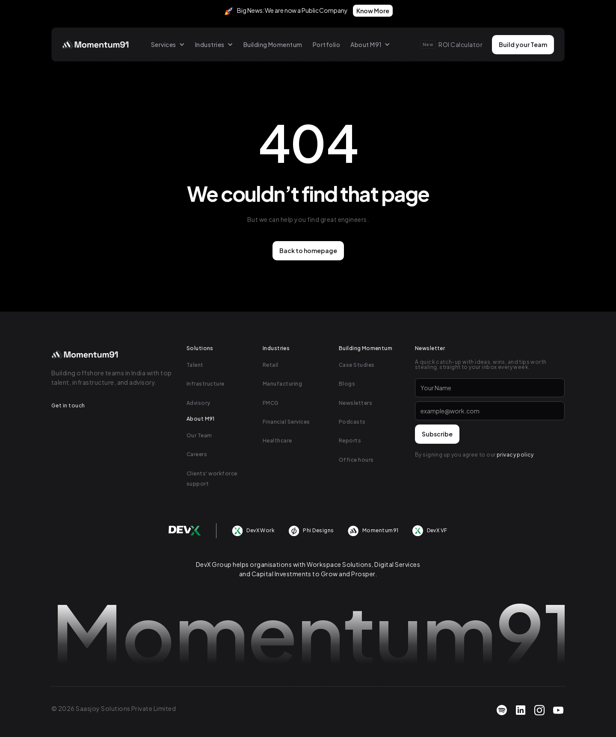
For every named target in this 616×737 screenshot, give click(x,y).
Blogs (347, 383)
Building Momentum (272, 44)
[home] (96, 44)
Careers (197, 454)
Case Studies (357, 365)
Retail (270, 365)
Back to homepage (308, 250)
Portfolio (326, 44)
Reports (350, 440)
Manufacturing (282, 383)
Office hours (356, 460)
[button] (168, 44)
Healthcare (277, 440)
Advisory (198, 403)
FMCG (271, 403)
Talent (195, 365)
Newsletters (355, 403)
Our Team (199, 435)
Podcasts (352, 422)
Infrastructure (206, 383)
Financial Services (286, 422)
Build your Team (523, 44)
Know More (372, 11)
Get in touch (68, 405)
